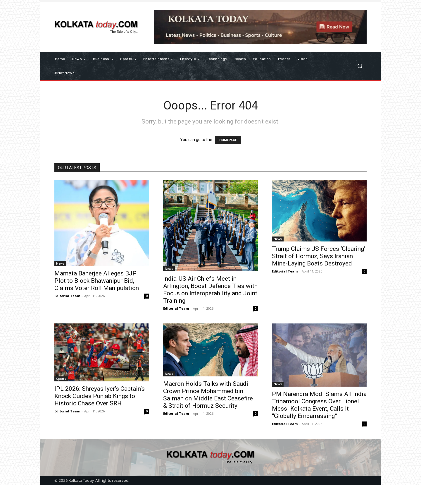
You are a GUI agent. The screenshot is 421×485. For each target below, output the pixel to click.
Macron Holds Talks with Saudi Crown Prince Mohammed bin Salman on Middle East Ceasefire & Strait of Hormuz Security (208, 394)
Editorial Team (67, 296)
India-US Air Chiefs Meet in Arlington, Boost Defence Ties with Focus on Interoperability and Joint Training (210, 289)
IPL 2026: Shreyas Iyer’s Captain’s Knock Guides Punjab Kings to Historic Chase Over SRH (99, 396)
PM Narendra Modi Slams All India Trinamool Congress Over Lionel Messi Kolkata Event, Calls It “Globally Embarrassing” (319, 404)
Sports (61, 379)
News (60, 263)
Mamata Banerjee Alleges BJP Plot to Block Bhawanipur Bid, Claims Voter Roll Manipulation (96, 281)
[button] (360, 66)
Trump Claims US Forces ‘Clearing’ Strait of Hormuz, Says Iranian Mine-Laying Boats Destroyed (318, 256)
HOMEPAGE (228, 140)
